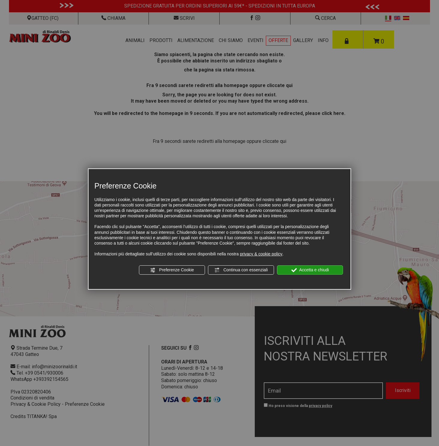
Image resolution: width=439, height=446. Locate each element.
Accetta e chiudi (310, 270)
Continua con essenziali (241, 270)
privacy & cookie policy (261, 254)
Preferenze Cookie (172, 270)
